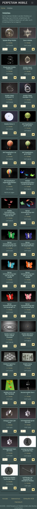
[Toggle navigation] (32, 2)
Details (9, 43)
